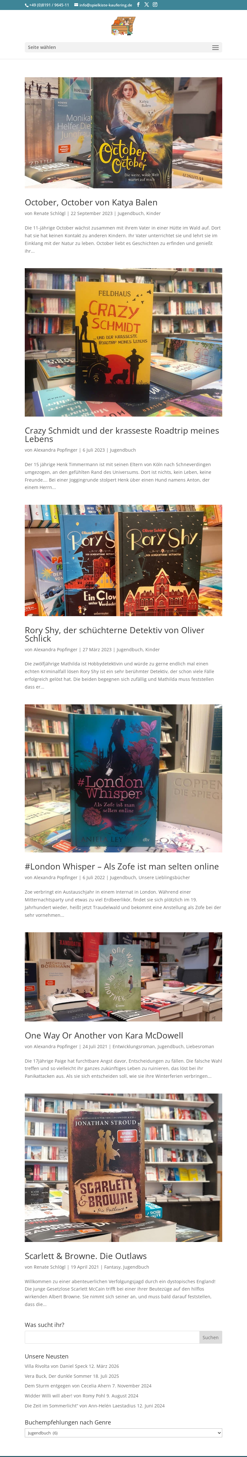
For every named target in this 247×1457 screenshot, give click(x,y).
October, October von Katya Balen (91, 202)
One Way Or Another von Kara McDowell (104, 1035)
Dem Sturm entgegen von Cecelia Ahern (68, 1386)
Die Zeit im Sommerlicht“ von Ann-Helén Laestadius (80, 1406)
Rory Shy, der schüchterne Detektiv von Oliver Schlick (115, 634)
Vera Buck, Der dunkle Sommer (58, 1376)
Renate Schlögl (50, 213)
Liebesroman (200, 1046)
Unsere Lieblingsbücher (164, 877)
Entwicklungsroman (134, 1046)
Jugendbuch (131, 213)
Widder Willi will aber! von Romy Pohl (65, 1396)
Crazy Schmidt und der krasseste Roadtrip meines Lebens (122, 435)
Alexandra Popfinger (56, 450)
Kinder (153, 213)
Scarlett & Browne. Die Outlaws (86, 1256)
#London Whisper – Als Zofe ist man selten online (122, 866)
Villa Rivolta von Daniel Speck (56, 1366)
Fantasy (112, 1267)
